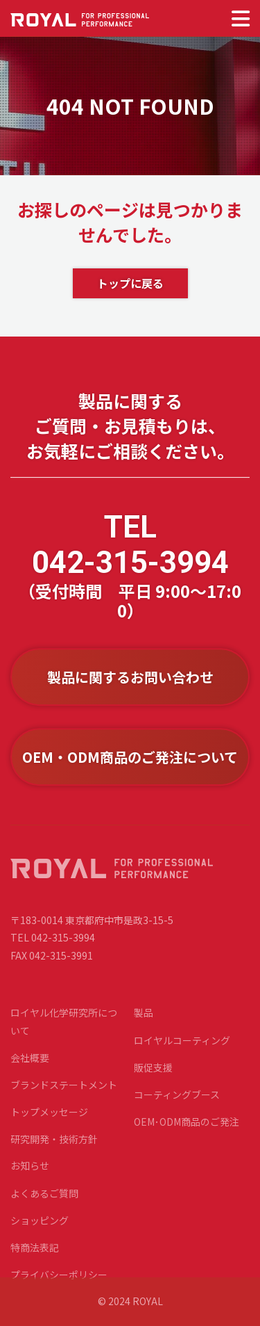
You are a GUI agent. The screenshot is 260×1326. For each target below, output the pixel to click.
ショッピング (39, 1233)
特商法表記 (34, 1261)
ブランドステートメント (63, 1098)
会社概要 (29, 1071)
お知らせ (29, 1179)
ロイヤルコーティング (182, 1053)
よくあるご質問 (44, 1206)
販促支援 (153, 1081)
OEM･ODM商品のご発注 (186, 1135)
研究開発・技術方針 (54, 1152)
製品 (143, 1026)
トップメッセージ (49, 1125)
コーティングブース (177, 1108)
